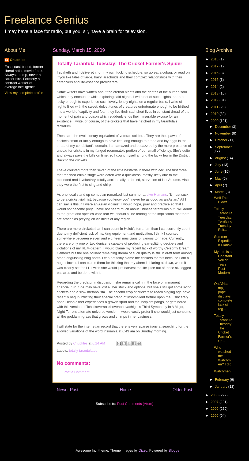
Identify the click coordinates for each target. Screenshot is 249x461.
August (221, 158)
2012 (215, 100)
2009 (215, 121)
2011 (215, 107)
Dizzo (143, 450)
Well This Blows (221, 200)
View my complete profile (24, 93)
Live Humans (156, 195)
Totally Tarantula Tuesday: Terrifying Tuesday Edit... (223, 219)
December (223, 127)
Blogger (174, 450)
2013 (215, 93)
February (222, 379)
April (219, 185)
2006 (215, 408)
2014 (215, 87)
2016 (215, 73)
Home (125, 389)
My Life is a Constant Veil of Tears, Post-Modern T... (223, 264)
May (218, 178)
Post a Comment (76, 372)
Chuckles (17, 60)
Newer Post (67, 389)
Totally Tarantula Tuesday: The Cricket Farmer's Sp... (223, 328)
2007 (215, 402)
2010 (215, 114)
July (218, 165)
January (221, 386)
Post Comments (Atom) (135, 404)
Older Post (182, 389)
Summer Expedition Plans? (223, 241)
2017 (215, 66)
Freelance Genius (46, 20)
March (220, 192)
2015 (215, 80)
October (221, 140)
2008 (215, 395)
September (223, 147)
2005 (215, 415)
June (219, 171)
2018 (215, 59)
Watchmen (222, 371)
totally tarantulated (83, 351)
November (223, 133)
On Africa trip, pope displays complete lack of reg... (223, 296)
